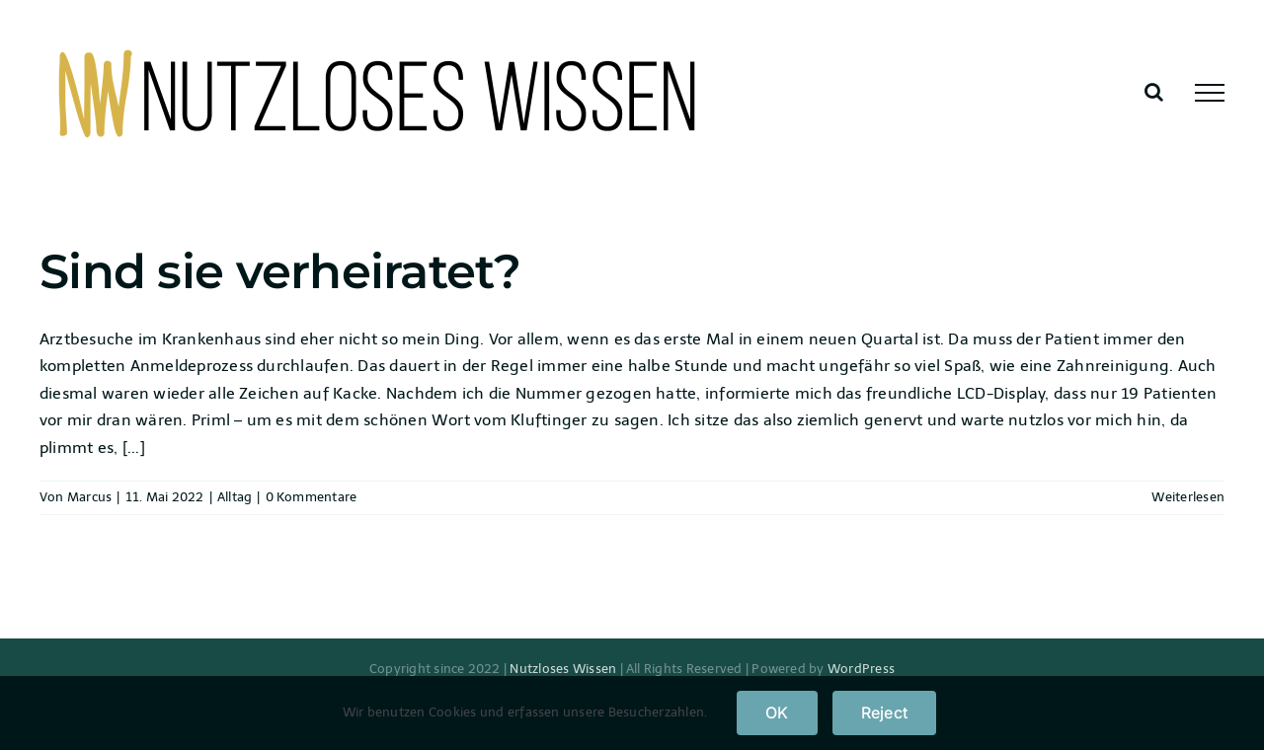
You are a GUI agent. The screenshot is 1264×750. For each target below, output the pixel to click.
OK (776, 712)
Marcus (89, 496)
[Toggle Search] (1154, 92)
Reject (884, 712)
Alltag (234, 496)
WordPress (861, 668)
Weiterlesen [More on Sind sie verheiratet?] (1187, 496)
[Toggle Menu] (1209, 93)
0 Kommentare (311, 496)
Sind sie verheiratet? (280, 271)
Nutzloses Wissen (563, 668)
